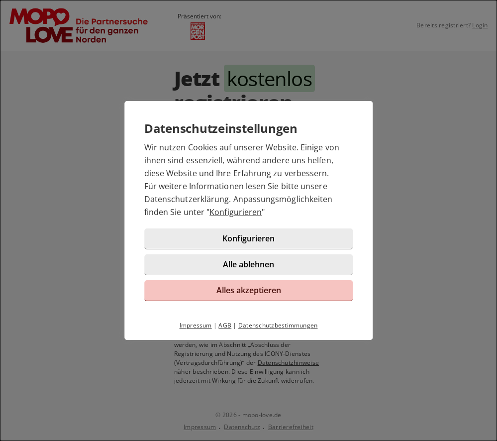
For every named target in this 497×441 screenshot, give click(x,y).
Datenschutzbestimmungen (278, 325)
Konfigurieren (235, 212)
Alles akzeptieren (248, 290)
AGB (224, 325)
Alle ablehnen (248, 264)
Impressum (196, 325)
